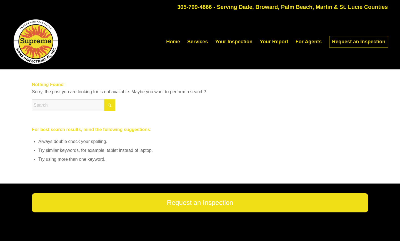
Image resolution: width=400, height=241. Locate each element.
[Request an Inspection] (200, 202)
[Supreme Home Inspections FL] (36, 41)
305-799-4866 (194, 7)
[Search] (73, 105)
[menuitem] (173, 41)
